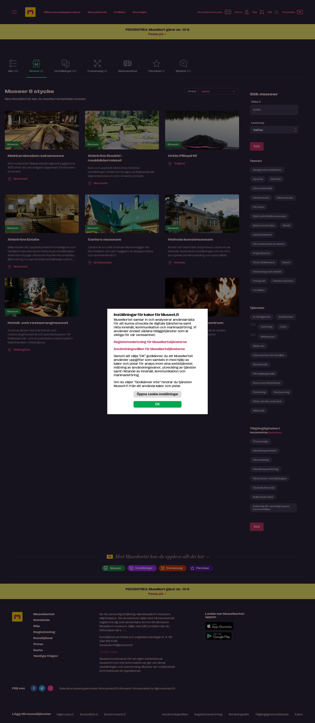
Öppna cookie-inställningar (157, 394)
